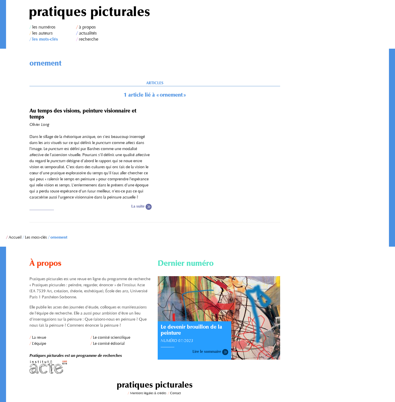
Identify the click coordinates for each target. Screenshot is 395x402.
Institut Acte (90, 367)
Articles (154, 83)
